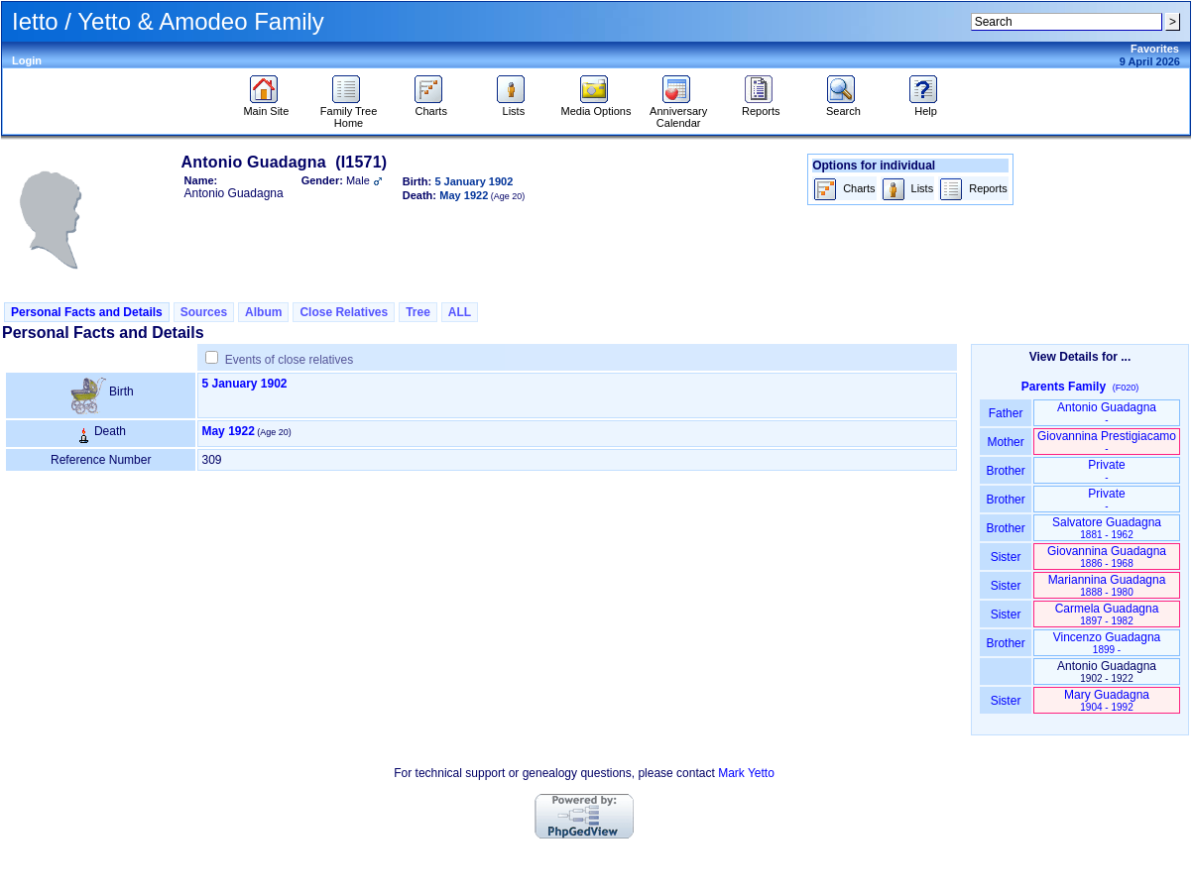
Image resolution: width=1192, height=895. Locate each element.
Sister (1006, 557)
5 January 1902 (244, 384)
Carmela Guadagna (1107, 614)
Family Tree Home (348, 112)
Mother (1005, 442)
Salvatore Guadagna (1106, 527)
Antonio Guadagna (1106, 412)
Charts (431, 106)
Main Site (266, 106)
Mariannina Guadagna (1107, 585)
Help (925, 106)
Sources (203, 312)
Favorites (1155, 49)
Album (263, 312)
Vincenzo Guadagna (1107, 642)
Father (1005, 413)
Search (843, 106)
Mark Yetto (746, 773)
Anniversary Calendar (678, 112)
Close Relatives (343, 312)
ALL (459, 312)
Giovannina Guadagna (1106, 556)
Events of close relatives (289, 360)
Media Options (596, 106)
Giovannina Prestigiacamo (1106, 441)
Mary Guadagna (1106, 700)
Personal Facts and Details (87, 312)
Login (27, 60)
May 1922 (227, 431)
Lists (513, 106)
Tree (418, 312)
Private (1106, 470)
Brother (1005, 471)
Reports (761, 106)
